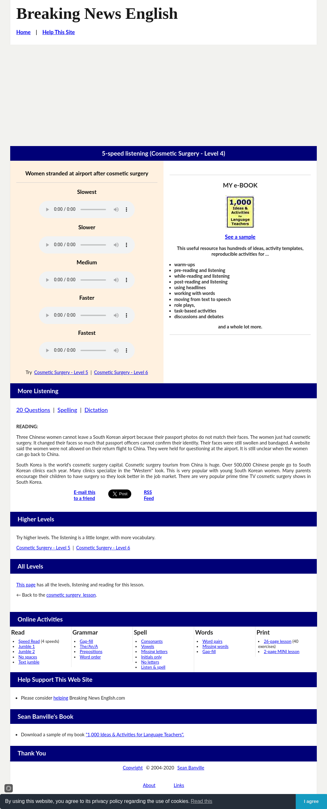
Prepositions (91, 651)
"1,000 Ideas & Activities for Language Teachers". (135, 734)
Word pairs (212, 641)
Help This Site (58, 32)
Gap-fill (86, 641)
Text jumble (29, 662)
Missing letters (154, 651)
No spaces (28, 656)
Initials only (151, 656)
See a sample (240, 237)
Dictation (96, 409)
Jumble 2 (27, 651)
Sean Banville (190, 767)
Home (23, 32)
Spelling (67, 409)
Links (179, 785)
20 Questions (33, 409)
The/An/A (89, 646)
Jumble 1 (27, 646)
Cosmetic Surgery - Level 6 (121, 372)
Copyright (133, 767)
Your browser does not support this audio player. (87, 209)
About (149, 785)
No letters (150, 662)
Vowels (147, 646)
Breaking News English (97, 13)
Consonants (152, 641)
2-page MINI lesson (281, 651)
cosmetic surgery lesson (71, 595)
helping (60, 698)
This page (25, 584)
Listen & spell (153, 667)
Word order (90, 656)
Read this (201, 801)
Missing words (215, 646)
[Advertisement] (163, 92)
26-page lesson (277, 641)
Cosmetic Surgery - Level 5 (61, 372)
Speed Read (29, 641)
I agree (311, 801)
